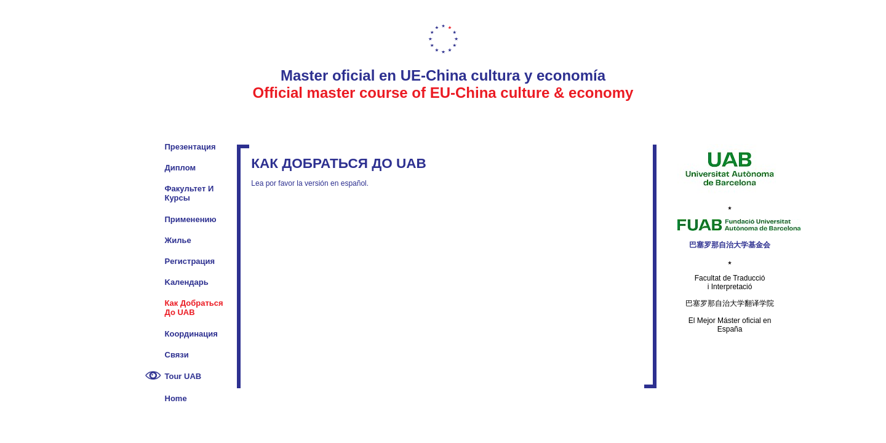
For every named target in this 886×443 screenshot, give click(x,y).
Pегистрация (190, 261)
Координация (191, 333)
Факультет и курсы (189, 193)
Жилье (178, 240)
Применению (191, 219)
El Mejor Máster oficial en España (730, 324)
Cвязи (177, 354)
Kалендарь (187, 282)
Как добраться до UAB (194, 307)
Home (176, 398)
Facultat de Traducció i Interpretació (730, 282)
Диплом (180, 167)
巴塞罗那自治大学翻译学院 (729, 303)
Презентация (190, 146)
